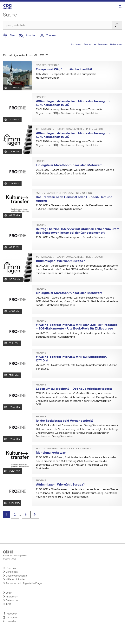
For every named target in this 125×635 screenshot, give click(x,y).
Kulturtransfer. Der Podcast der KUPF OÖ (64, 193)
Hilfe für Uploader (14, 579)
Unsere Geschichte (15, 575)
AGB (7, 604)
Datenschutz (11, 600)
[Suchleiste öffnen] (120, 7)
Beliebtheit (116, 44)
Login (7, 592)
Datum (88, 44)
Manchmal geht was (51, 452)
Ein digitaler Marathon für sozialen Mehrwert (69, 165)
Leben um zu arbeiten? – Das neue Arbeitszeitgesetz (74, 388)
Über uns (9, 568)
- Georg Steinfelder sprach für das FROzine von (71, 237)
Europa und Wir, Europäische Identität (64, 69)
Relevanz (101, 44)
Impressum (10, 596)
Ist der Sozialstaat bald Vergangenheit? (64, 420)
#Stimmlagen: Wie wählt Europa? (60, 261)
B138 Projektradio (47, 65)
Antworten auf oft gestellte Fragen (23, 583)
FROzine (41, 97)
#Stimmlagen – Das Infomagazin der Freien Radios (69, 129)
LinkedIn (9, 621)
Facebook (10, 613)
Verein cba (10, 572)
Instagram (10, 617)
